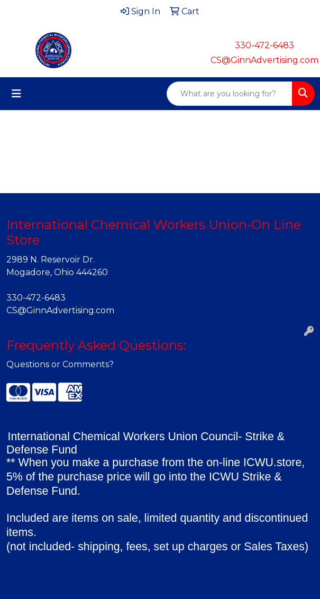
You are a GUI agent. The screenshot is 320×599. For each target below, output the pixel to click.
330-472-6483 (264, 45)
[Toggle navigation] (16, 93)
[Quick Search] (229, 93)
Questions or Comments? (60, 364)
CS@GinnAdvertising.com (264, 60)
